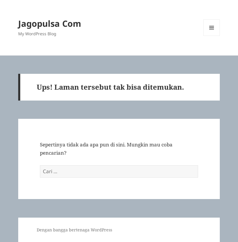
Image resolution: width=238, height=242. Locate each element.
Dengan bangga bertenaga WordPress (74, 230)
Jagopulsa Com (49, 23)
